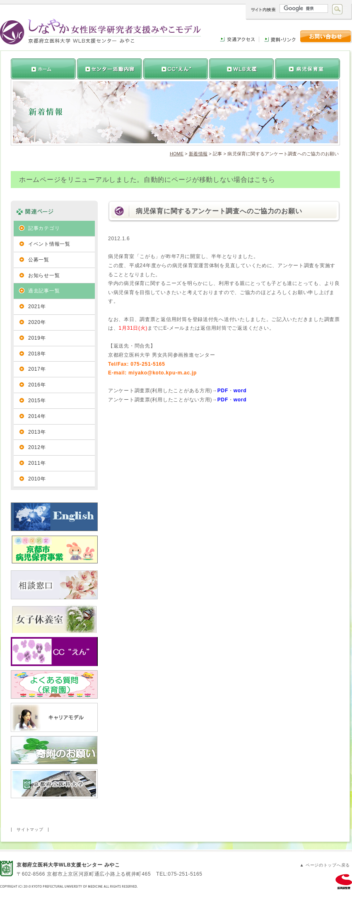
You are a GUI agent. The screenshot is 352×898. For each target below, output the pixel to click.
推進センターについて (109, 68)
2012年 (37, 447)
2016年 (37, 385)
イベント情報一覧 (49, 244)
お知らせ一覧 (44, 275)
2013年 (37, 432)
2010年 (37, 479)
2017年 (37, 369)
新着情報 (198, 153)
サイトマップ (30, 829)
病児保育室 (307, 68)
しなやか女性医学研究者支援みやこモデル (100, 32)
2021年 (37, 306)
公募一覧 (38, 260)
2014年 (37, 416)
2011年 (37, 463)
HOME (176, 153)
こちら (264, 179)
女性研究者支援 (241, 68)
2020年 (37, 322)
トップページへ (43, 68)
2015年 (37, 400)
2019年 (37, 338)
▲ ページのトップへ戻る (324, 865)
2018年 (37, 354)
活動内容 (175, 68)
